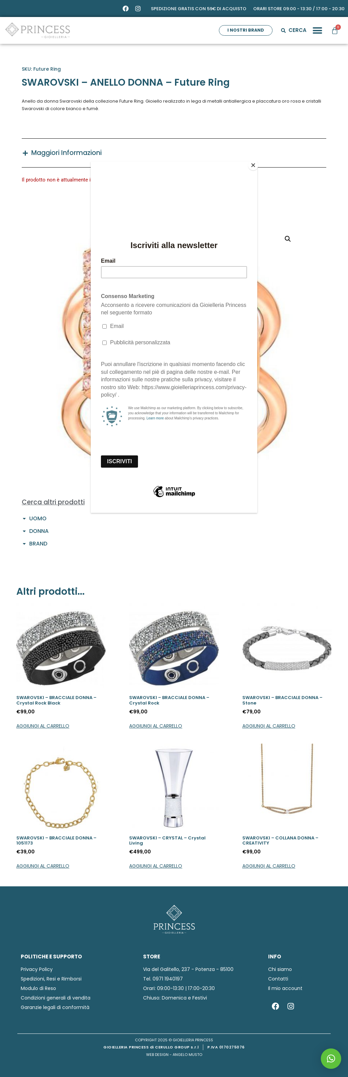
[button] (331, 1058)
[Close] (255, 163)
